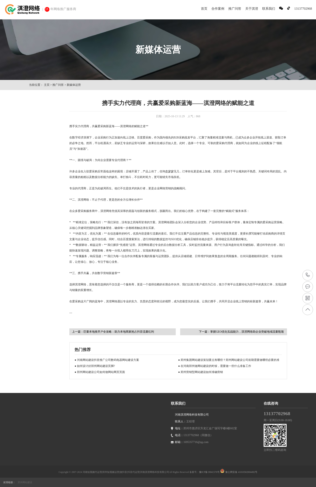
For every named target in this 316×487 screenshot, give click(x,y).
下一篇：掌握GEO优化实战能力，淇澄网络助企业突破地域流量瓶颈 (241, 331)
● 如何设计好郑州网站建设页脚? (95, 366)
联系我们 (268, 8)
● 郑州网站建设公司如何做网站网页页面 (100, 372)
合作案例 (217, 8)
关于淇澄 (251, 8)
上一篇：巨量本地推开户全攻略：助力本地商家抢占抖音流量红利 (113, 331)
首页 (204, 8)
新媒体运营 (74, 84)
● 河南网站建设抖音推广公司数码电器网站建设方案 (107, 359)
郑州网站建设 (25, 482)
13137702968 (307, 275)
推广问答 (234, 8)
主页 (47, 84)
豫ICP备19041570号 (209, 472)
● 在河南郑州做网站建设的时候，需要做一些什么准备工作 (214, 366)
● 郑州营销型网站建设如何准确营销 (200, 372)
